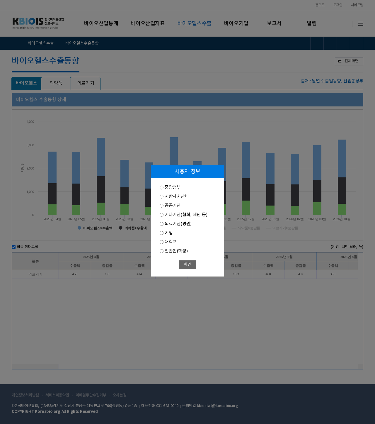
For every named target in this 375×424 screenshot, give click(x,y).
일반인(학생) (176, 251)
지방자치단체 (177, 196)
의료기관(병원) (178, 223)
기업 (169, 232)
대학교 (171, 242)
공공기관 (172, 205)
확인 (187, 264)
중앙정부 (172, 187)
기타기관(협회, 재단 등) (186, 214)
